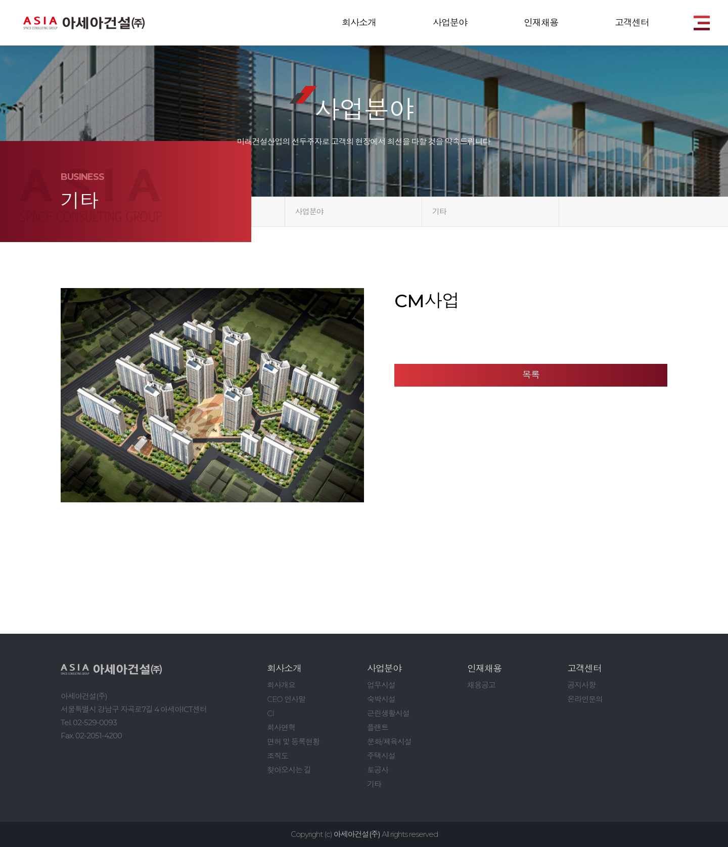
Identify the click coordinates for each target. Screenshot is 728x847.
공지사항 (581, 685)
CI (270, 713)
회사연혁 (281, 727)
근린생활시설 (388, 713)
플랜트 (377, 727)
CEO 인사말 (286, 699)
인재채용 (541, 22)
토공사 (377, 770)
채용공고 (481, 685)
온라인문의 (585, 699)
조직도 (277, 756)
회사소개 (359, 22)
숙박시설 (381, 699)
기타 (439, 211)
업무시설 (381, 685)
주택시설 (381, 756)
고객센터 (632, 22)
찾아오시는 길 (289, 770)
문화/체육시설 (389, 741)
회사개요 (281, 685)
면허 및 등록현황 (293, 741)
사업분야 (450, 22)
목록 (530, 375)
